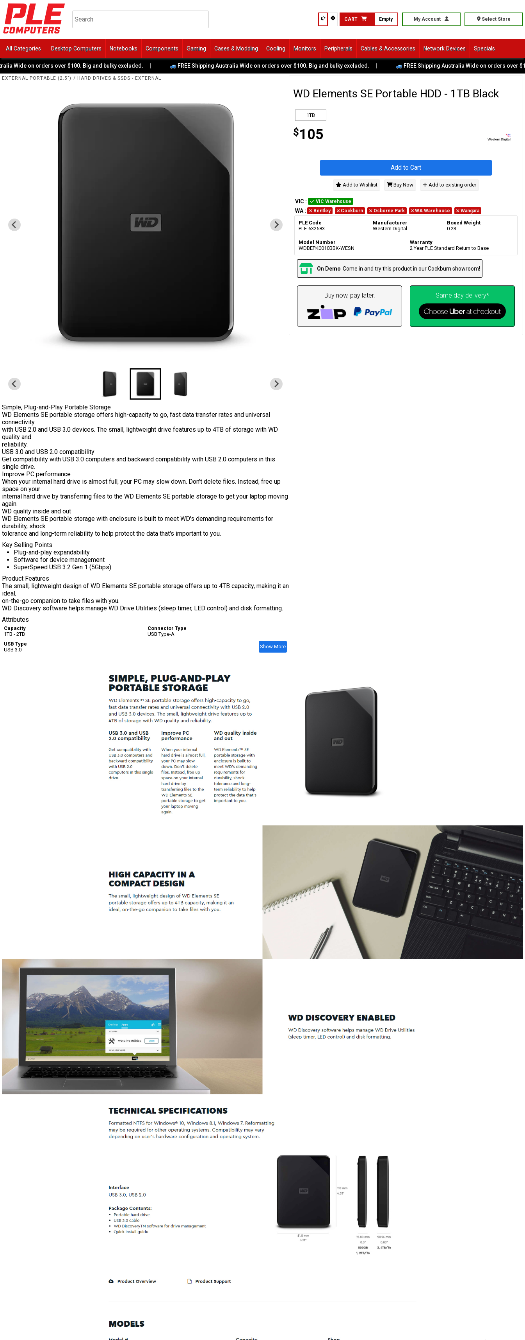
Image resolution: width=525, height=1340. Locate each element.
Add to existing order (449, 185)
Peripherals (338, 48)
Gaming (196, 48)
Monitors (305, 48)
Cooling (275, 48)
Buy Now (400, 185)
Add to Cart (406, 167)
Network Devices (445, 48)
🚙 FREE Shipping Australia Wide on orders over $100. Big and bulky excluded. (276, 66)
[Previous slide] (14, 225)
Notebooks (123, 48)
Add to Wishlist (356, 185)
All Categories (23, 48)
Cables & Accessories (388, 48)
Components (162, 48)
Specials (484, 48)
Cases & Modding (236, 48)
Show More (273, 646)
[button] (110, 384)
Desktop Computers (76, 48)
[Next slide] (276, 225)
